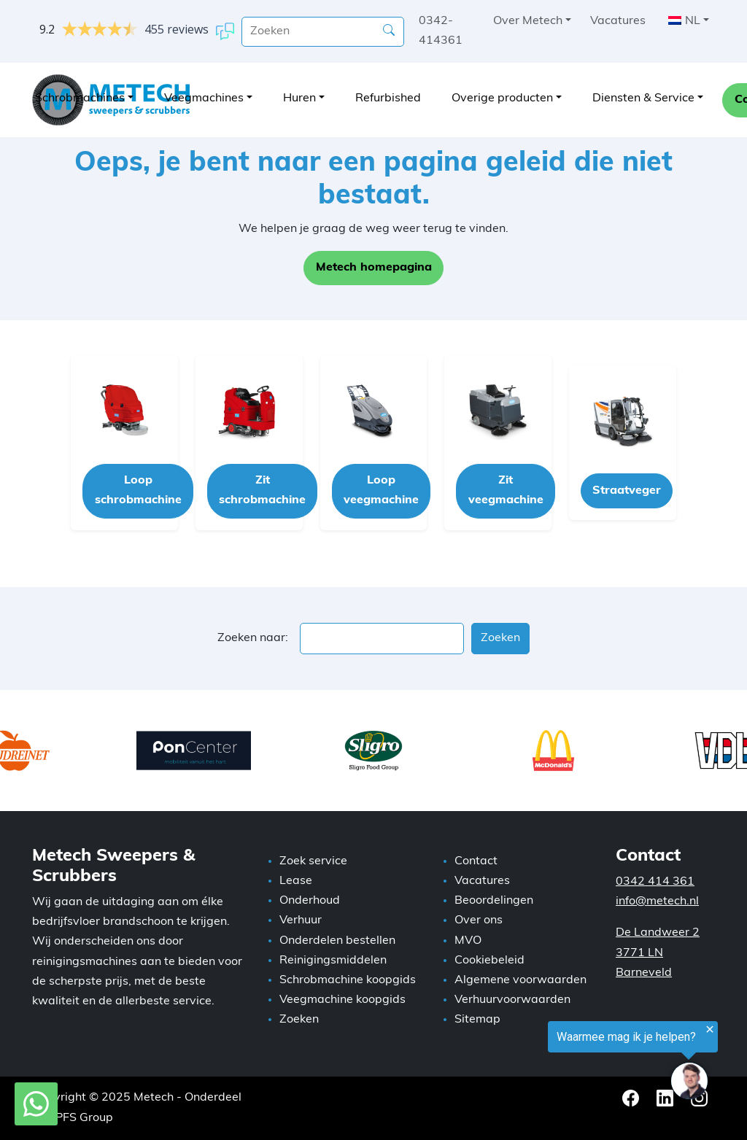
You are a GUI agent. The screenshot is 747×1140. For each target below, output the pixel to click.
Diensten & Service (643, 98)
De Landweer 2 (658, 933)
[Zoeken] (388, 31)
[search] (322, 32)
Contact (476, 861)
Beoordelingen (493, 901)
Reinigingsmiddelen (333, 960)
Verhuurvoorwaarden (512, 1000)
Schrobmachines (80, 98)
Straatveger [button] (626, 491)
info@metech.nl (657, 901)
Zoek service (313, 861)
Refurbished (388, 98)
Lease (295, 881)
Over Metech (527, 21)
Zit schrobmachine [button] (262, 490)
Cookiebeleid (489, 960)
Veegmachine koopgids (342, 1000)
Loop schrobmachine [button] (138, 490)
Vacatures (618, 21)
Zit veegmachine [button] (505, 490)
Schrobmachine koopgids (347, 980)
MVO (467, 941)
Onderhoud (309, 901)
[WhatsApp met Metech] (36, 1104)
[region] (567, 1063)
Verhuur (300, 920)
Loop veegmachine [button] (381, 490)
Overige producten (502, 98)
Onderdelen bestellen (337, 941)
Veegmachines (204, 98)
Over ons (478, 920)
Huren (299, 98)
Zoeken (299, 1019)
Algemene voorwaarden (520, 980)
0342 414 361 (655, 882)
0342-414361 (440, 31)
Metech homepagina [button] (374, 268)
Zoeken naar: (252, 638)
